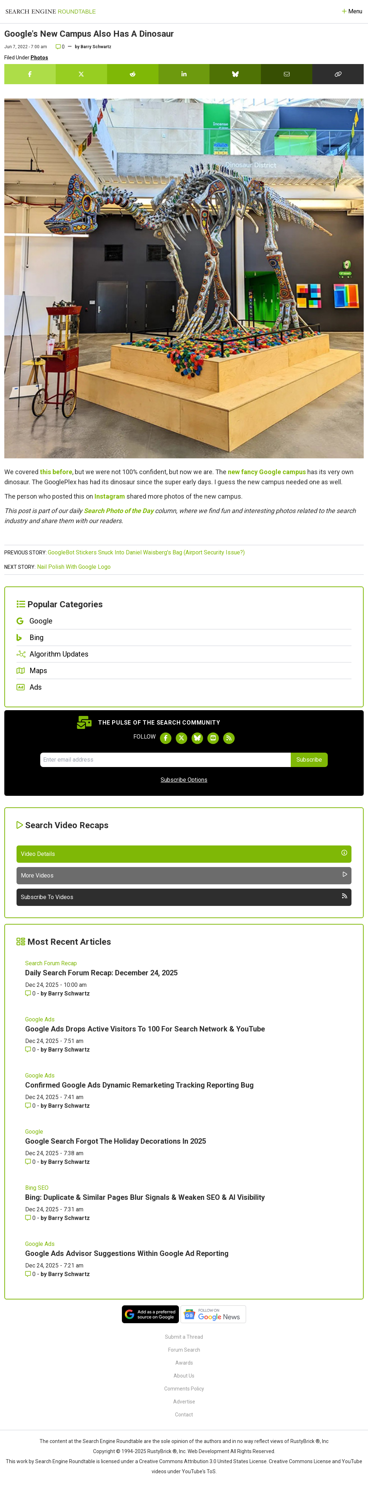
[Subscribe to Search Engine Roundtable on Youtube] (213, 738)
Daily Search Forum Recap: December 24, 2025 (101, 972)
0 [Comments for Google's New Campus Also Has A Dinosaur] (60, 47)
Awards (184, 1363)
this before (56, 472)
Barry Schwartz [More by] (95, 46)
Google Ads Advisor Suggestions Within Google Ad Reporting (127, 1253)
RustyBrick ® (162, 1451)
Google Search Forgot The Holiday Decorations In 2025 (115, 1141)
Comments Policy (184, 1389)
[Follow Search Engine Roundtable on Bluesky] (197, 738)
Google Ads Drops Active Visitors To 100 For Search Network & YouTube (145, 1029)
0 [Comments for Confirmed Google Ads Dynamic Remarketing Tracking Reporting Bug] (31, 1105)
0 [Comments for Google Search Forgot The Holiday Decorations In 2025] (31, 1161)
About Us (184, 1376)
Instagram (110, 496)
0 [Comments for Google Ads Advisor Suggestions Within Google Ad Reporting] (31, 1274)
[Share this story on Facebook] (30, 74)
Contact (184, 1414)
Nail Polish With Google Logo (74, 566)
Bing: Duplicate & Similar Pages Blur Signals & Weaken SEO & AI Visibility (145, 1197)
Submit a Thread (184, 1337)
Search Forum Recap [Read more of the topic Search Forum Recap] (51, 963)
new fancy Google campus (267, 472)
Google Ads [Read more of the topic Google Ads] (40, 1019)
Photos (39, 57)
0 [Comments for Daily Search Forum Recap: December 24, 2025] (31, 993)
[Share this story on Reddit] (132, 74)
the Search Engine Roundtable (109, 1441)
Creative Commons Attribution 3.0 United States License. (203, 1461)
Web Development (208, 1451)
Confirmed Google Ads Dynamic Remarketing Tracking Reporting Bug (139, 1085)
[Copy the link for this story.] (338, 74)
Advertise (184, 1402)
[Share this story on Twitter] (81, 74)
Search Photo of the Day (118, 510)
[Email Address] (165, 760)
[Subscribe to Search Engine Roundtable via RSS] (229, 738)
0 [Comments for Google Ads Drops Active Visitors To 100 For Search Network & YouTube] (31, 1049)
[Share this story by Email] (286, 74)
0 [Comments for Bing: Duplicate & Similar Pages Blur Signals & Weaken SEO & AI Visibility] (31, 1218)
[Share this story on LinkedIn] (184, 74)
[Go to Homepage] (51, 11)
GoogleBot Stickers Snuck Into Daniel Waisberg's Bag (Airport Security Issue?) (146, 552)
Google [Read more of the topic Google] (34, 1131)
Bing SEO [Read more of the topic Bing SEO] (37, 1187)
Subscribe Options (184, 779)
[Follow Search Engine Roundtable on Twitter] (181, 738)
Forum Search (184, 1350)
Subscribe (309, 759)
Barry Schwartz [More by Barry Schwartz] (69, 993)
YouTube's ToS (199, 1471)
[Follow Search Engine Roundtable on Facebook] (165, 738)
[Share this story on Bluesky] (235, 74)
